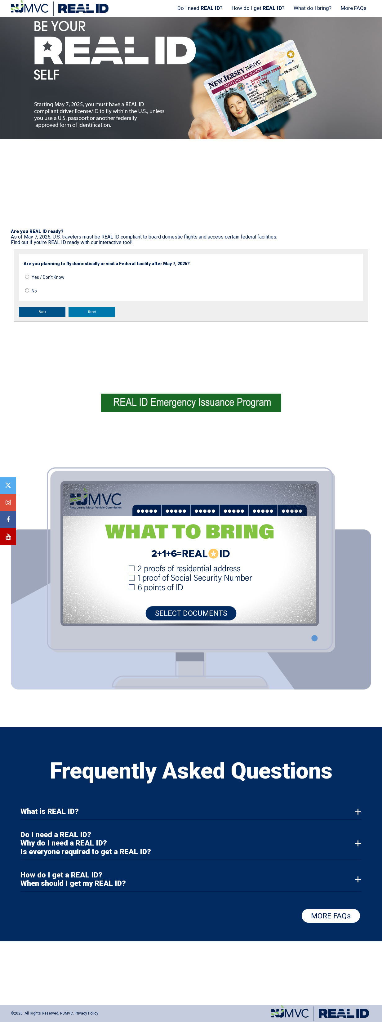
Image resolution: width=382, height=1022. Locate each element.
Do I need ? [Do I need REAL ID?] (199, 8)
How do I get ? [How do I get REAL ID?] (258, 8)
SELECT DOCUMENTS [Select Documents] (191, 614)
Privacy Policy (86, 1013)
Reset (92, 312)
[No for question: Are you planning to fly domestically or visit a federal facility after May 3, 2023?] (27, 290)
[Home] (61, 15)
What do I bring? (312, 8)
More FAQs (353, 8)
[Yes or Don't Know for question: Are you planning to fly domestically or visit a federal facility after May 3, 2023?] (27, 277)
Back (42, 312)
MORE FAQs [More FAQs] (331, 916)
